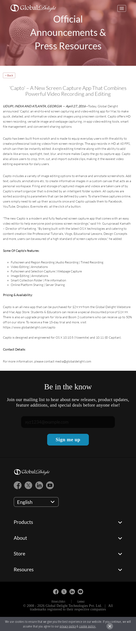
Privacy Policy (58, 601)
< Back (9, 75)
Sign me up (68, 439)
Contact (81, 601)
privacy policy (68, 626)
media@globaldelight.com (73, 361)
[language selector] (36, 502)
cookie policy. (87, 626)
